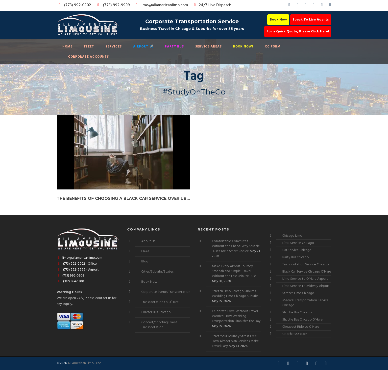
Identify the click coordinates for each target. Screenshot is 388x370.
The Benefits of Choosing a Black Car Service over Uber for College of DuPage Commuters (123, 198)
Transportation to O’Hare (160, 302)
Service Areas (208, 46)
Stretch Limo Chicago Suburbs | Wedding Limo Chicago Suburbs (235, 293)
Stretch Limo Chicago (298, 293)
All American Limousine (84, 363)
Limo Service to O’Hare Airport (305, 279)
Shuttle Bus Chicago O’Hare (302, 320)
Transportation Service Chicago (305, 264)
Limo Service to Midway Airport (306, 286)
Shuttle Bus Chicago (297, 312)
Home (67, 46)
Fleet (89, 46)
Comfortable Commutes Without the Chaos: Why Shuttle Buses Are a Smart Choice (236, 246)
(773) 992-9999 (112, 5)
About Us (148, 241)
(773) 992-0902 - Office (77, 264)
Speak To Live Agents (310, 20)
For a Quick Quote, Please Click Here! (298, 31)
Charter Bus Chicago (156, 312)
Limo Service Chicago (298, 243)
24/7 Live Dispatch (212, 5)
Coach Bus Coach (295, 334)
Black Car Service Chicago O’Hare (306, 272)
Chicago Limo (292, 236)
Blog (144, 261)
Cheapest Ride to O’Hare (300, 327)
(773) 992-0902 (74, 5)
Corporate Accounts (88, 56)
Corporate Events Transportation (165, 292)
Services (113, 46)
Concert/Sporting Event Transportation (159, 325)
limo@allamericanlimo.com (161, 5)
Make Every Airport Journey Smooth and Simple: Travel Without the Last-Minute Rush (234, 271)
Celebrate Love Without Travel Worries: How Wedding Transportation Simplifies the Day (236, 316)
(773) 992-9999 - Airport (78, 270)
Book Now (278, 20)
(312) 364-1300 (70, 281)
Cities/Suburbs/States (157, 272)
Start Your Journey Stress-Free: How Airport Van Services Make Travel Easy (235, 341)
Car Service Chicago (297, 250)
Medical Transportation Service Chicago (305, 303)
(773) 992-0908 (71, 275)
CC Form (273, 46)
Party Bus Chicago (295, 257)
